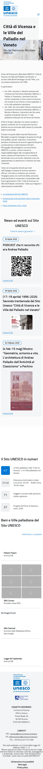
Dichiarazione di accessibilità (22, 762)
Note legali (22, 765)
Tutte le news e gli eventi (21, 231)
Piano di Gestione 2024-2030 (15, 205)
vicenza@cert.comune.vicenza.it (23, 734)
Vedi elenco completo (32, 534)
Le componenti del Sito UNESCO (15, 194)
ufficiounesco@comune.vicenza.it (23, 737)
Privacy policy (22, 767)
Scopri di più (8, 280)
